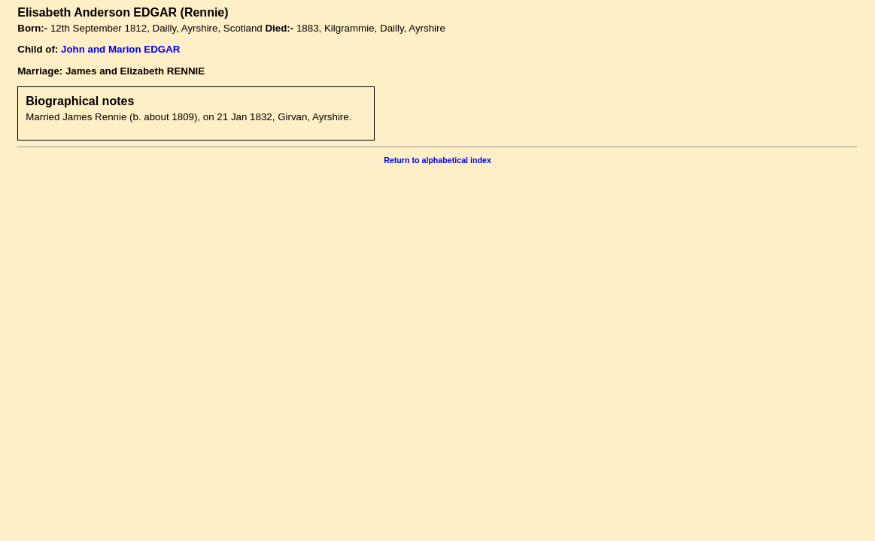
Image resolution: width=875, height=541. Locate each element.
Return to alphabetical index (437, 160)
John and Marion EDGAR (120, 49)
